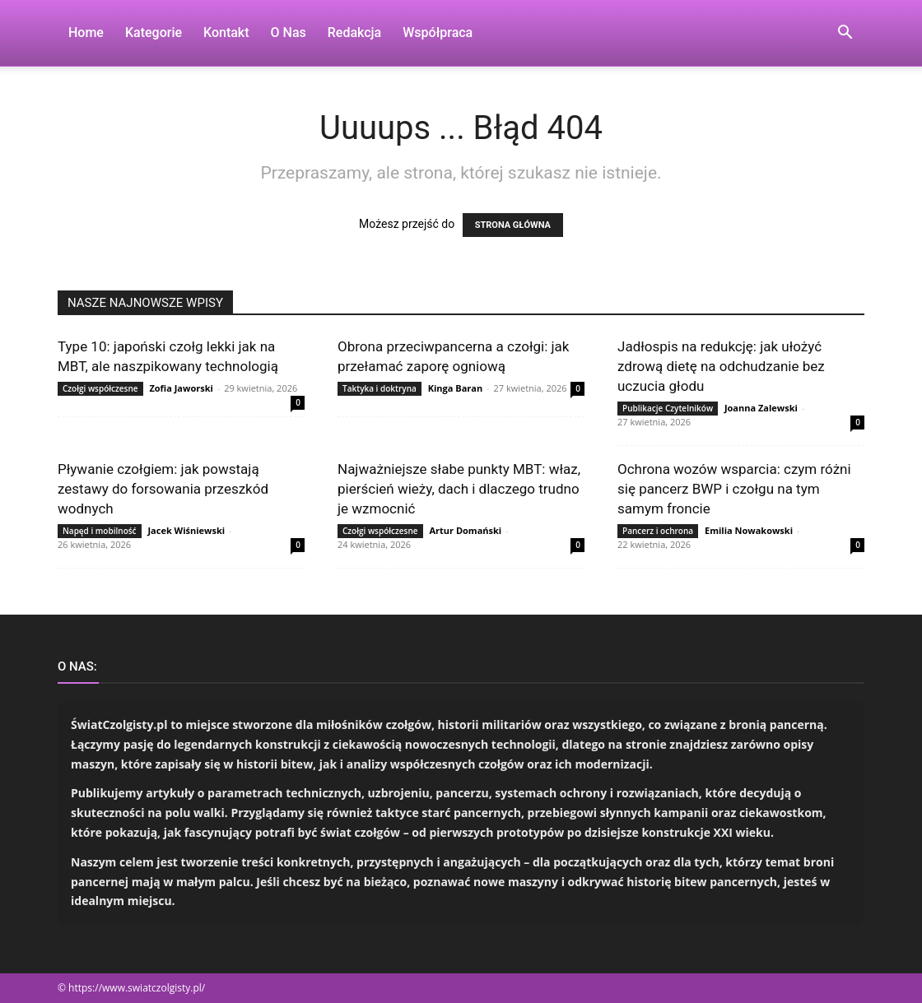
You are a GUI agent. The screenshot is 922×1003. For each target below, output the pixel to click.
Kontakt (226, 32)
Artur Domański (465, 530)
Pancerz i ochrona (657, 530)
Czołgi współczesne (100, 388)
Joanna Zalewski (761, 408)
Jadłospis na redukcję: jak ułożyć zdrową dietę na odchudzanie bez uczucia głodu (721, 366)
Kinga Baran (455, 388)
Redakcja (354, 32)
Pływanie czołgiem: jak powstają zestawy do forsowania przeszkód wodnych (163, 489)
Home (86, 32)
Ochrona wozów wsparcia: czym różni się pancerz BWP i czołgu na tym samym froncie (734, 489)
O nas (288, 32)
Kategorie (153, 32)
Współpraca (438, 32)
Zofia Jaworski (180, 388)
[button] (844, 34)
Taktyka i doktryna (379, 388)
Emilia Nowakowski (749, 530)
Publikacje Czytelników (667, 408)
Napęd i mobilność (100, 530)
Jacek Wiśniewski (186, 530)
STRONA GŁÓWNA (513, 225)
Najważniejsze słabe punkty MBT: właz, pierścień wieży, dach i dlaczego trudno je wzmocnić (459, 489)
